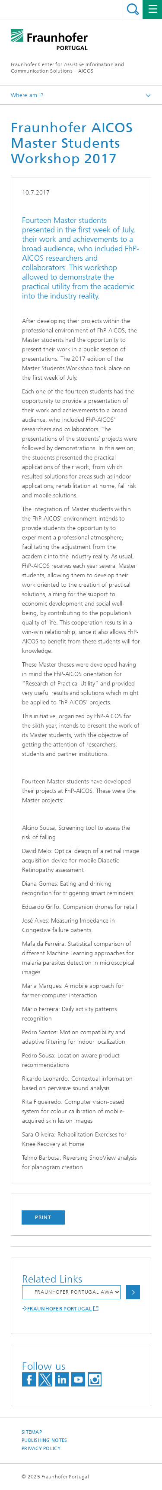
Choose (133, 1292)
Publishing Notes (44, 1440)
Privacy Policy (41, 1448)
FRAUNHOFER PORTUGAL (59, 1309)
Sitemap (32, 1432)
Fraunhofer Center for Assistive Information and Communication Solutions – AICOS (67, 67)
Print (43, 1217)
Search (133, 9)
